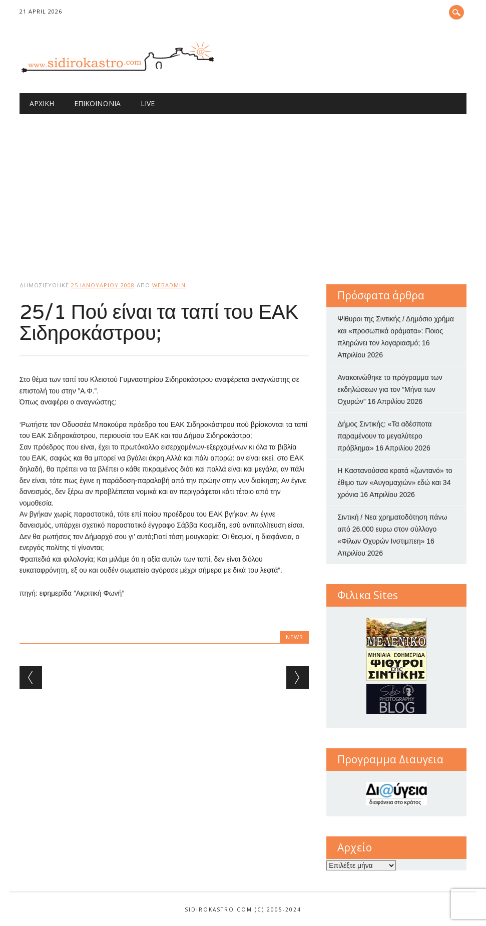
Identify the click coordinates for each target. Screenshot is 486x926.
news (294, 637)
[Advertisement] (243, 189)
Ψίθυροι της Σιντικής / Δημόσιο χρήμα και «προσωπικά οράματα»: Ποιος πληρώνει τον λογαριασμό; (395, 331)
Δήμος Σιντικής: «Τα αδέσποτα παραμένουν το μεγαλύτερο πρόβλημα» (384, 436)
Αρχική (42, 103)
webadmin (169, 285)
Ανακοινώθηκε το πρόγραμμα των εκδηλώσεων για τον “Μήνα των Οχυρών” (389, 389)
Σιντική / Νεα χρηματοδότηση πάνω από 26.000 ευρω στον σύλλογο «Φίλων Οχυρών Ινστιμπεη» (392, 529)
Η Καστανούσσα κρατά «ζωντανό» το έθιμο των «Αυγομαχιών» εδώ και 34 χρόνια (394, 483)
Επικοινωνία (97, 103)
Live (148, 103)
